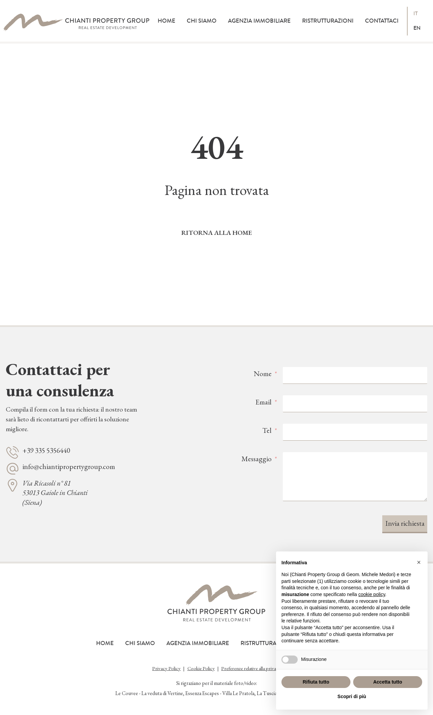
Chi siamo (201, 21)
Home (166, 21)
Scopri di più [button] (352, 696)
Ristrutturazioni (328, 21)
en (416, 28)
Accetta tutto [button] (387, 682)
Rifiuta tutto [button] (316, 682)
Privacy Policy (166, 668)
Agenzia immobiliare (259, 21)
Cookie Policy (201, 668)
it (415, 13)
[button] (418, 562)
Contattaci (381, 21)
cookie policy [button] (371, 594)
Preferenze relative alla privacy (251, 668)
